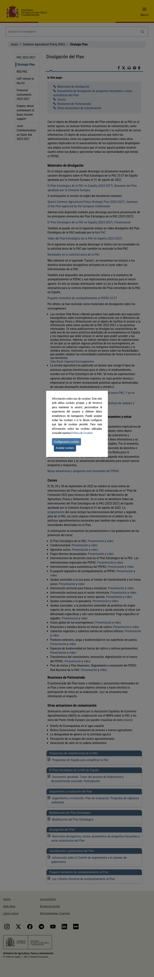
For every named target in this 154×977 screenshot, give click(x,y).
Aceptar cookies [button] (65, 448)
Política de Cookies (82, 433)
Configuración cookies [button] (66, 442)
